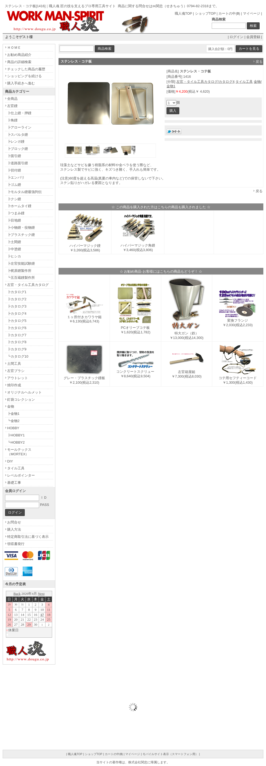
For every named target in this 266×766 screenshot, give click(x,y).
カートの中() (229, 13)
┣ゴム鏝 (14, 185)
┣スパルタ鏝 (17, 135)
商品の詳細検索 (19, 62)
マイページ (251, 13)
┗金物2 (13, 421)
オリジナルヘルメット (24, 392)
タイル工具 (244, 82)
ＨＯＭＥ (14, 48)
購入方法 (14, 529)
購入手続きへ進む (21, 83)
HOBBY (13, 428)
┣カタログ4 (16, 314)
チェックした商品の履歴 (26, 69)
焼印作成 (14, 385)
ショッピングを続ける (24, 76)
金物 (10, 406)
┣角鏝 (12, 120)
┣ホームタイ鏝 (19, 206)
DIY (10, 461)
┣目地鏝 (14, 220)
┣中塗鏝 (14, 249)
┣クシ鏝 (14, 199)
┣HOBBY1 (16, 435)
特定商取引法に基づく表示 (28, 537)
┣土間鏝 (14, 242)
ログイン (236, 37)
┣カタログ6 (16, 328)
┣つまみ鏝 (15, 213)
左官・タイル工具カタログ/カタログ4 (205, 82)
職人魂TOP (183, 13)
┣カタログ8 (16, 342)
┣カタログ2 (16, 299)
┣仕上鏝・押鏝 (19, 113)
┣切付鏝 (14, 170)
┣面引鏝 (14, 156)
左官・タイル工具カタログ (28, 285)
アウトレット (17, 378)
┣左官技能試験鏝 (21, 263)
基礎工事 (14, 483)
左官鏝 (12, 106)
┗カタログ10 (17, 356)
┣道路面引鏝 (17, 163)
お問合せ (14, 522)
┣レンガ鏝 (15, 142)
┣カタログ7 (16, 335)
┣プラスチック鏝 (21, 235)
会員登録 (253, 37)
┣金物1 (13, 414)
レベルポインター (21, 475)
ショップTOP (205, 13)
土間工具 (14, 364)
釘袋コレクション (21, 400)
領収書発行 (15, 544)
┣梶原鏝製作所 (19, 271)
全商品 (12, 99)
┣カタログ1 (16, 292)
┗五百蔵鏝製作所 (21, 278)
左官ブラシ (15, 371)
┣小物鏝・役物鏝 (21, 228)
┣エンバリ (15, 177)
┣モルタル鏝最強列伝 (24, 192)
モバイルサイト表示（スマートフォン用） (170, 754)
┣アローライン (19, 127)
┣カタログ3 (16, 306)
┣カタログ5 (16, 321)
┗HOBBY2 (16, 442)
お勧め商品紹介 (19, 55)
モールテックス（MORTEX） (19, 452)
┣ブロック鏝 (17, 149)
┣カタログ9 (16, 349)
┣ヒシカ (14, 256)
